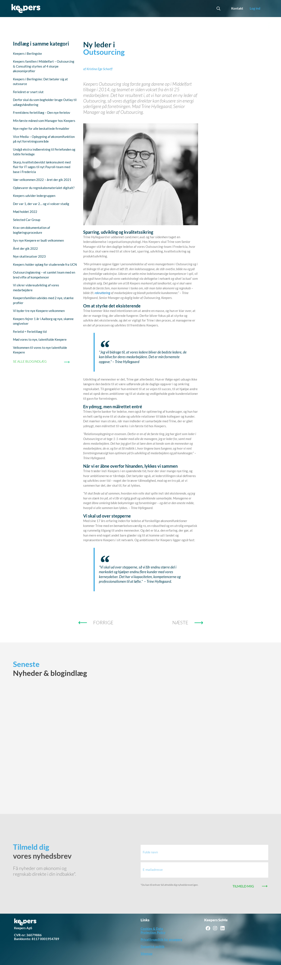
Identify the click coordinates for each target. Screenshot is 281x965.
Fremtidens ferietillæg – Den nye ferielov (41, 112)
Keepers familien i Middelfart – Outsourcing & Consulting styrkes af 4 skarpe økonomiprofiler (43, 66)
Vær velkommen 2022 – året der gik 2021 (42, 180)
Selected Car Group (26, 220)
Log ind (255, 8)
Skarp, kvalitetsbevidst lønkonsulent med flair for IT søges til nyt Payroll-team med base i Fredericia (42, 167)
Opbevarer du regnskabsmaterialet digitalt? (43, 188)
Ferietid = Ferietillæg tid (30, 331)
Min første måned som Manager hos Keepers (44, 121)
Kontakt (237, 8)
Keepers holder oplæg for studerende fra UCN (45, 264)
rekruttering (102, 293)
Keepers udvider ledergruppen (34, 196)
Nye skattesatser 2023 (29, 256)
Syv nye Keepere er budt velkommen (38, 240)
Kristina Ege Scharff (100, 69)
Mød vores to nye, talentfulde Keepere (40, 339)
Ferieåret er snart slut (28, 92)
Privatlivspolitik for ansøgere (161, 939)
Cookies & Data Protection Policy (153, 930)
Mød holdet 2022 (25, 211)
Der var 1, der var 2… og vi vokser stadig (41, 204)
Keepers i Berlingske (27, 53)
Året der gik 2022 (25, 248)
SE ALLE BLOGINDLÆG (30, 361)
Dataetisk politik (152, 946)
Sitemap (146, 953)
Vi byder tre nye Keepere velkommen (39, 311)
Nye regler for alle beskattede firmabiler (41, 128)
